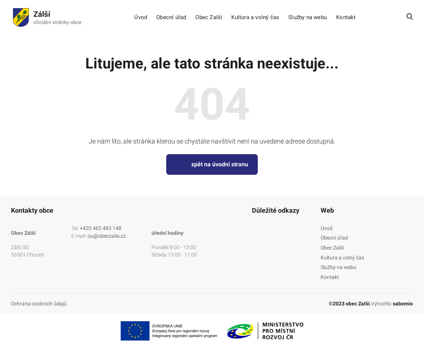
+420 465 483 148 (100, 228)
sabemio (403, 304)
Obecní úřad (171, 17)
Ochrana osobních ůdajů (39, 304)
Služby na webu (307, 17)
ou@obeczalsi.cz (107, 236)
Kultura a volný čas (255, 17)
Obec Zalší (208, 17)
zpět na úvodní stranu (212, 164)
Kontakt (346, 17)
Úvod (140, 17)
